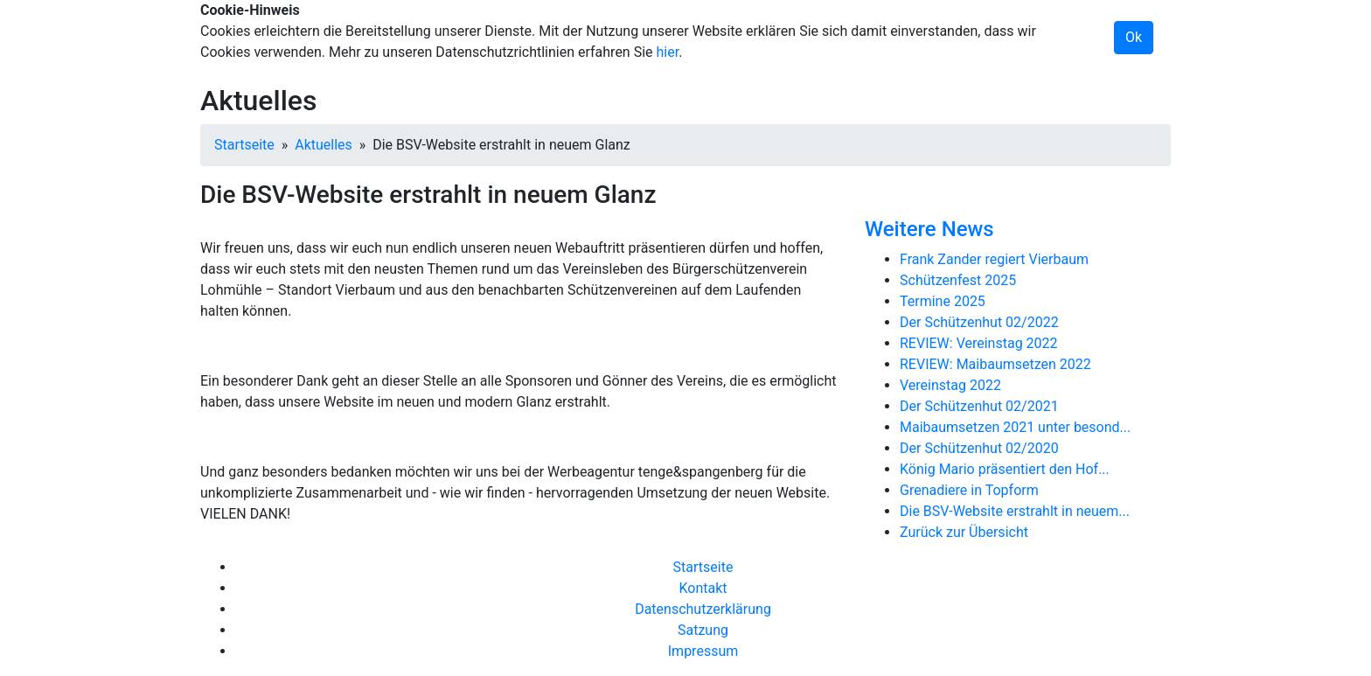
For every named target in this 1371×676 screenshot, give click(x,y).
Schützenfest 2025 (958, 280)
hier (668, 52)
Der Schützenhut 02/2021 (979, 406)
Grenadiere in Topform (969, 490)
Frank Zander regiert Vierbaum (994, 259)
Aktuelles (323, 144)
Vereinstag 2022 (950, 385)
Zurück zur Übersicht (964, 532)
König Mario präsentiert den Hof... (1005, 469)
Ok (1133, 37)
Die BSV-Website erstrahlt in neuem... (1015, 511)
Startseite (244, 144)
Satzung (703, 630)
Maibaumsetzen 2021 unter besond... (1015, 427)
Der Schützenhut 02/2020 (979, 448)
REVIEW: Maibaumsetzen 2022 (995, 364)
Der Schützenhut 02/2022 (979, 322)
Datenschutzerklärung (703, 609)
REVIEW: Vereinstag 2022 (979, 343)
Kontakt (703, 588)
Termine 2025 (942, 301)
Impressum (703, 651)
